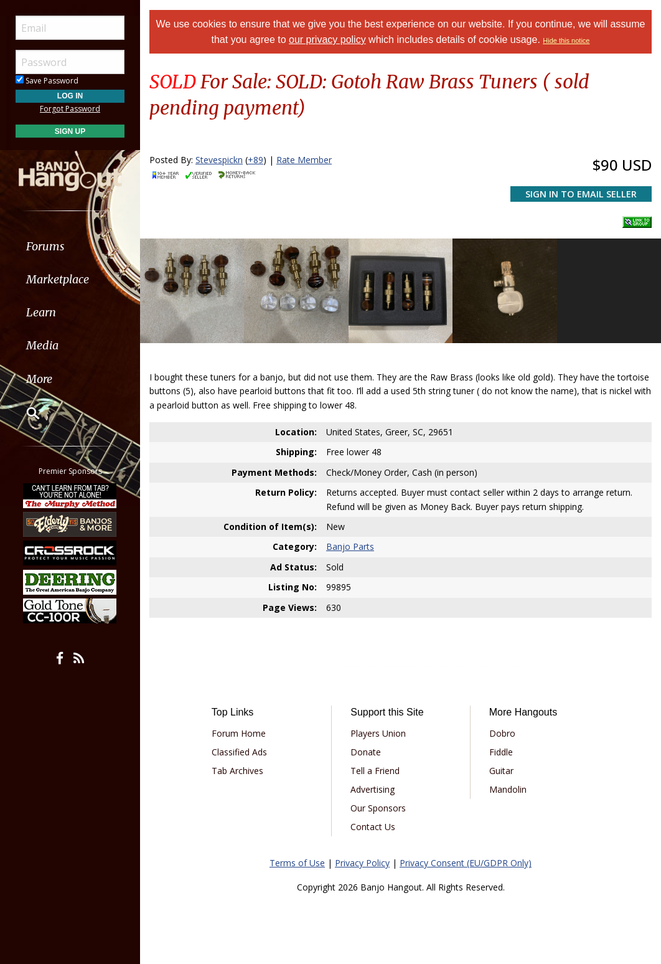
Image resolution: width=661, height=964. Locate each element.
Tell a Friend (375, 771)
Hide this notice (566, 40)
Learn (41, 312)
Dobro (502, 733)
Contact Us (372, 827)
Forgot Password (70, 108)
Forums (45, 246)
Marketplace (57, 279)
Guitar (501, 771)
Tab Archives (237, 771)
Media (42, 345)
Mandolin (508, 789)
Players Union (378, 733)
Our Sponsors (378, 808)
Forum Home (239, 733)
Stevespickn (219, 160)
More (39, 379)
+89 (255, 160)
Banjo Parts (350, 546)
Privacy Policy (362, 863)
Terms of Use (297, 863)
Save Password (47, 80)
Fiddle (501, 752)
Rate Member (304, 160)
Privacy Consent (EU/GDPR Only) (466, 863)
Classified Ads (239, 752)
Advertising (372, 789)
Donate (365, 752)
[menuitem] (70, 246)
